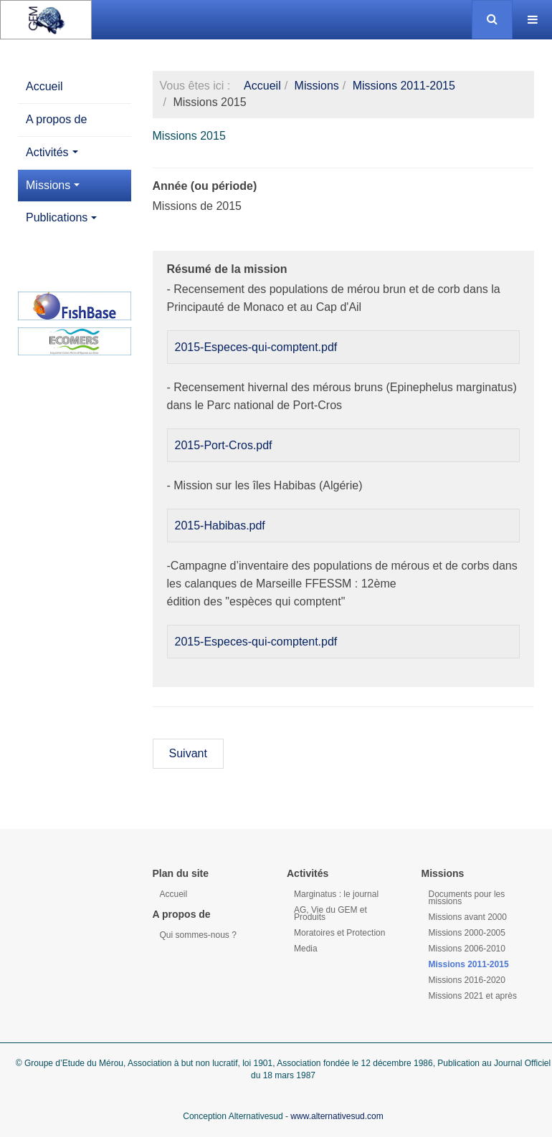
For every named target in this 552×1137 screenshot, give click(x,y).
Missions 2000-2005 (467, 933)
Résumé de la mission (227, 269)
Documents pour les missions (467, 897)
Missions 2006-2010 (467, 949)
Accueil (44, 86)
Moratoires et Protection (339, 933)
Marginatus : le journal (336, 894)
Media (306, 949)
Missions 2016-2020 (467, 980)
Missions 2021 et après (473, 996)
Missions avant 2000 (468, 917)
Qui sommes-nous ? (198, 935)
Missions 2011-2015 (404, 86)
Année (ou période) (205, 186)
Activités (52, 152)
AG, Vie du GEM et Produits (330, 913)
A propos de (56, 119)
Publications (61, 217)
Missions (53, 185)
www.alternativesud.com (336, 1116)
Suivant (188, 753)
